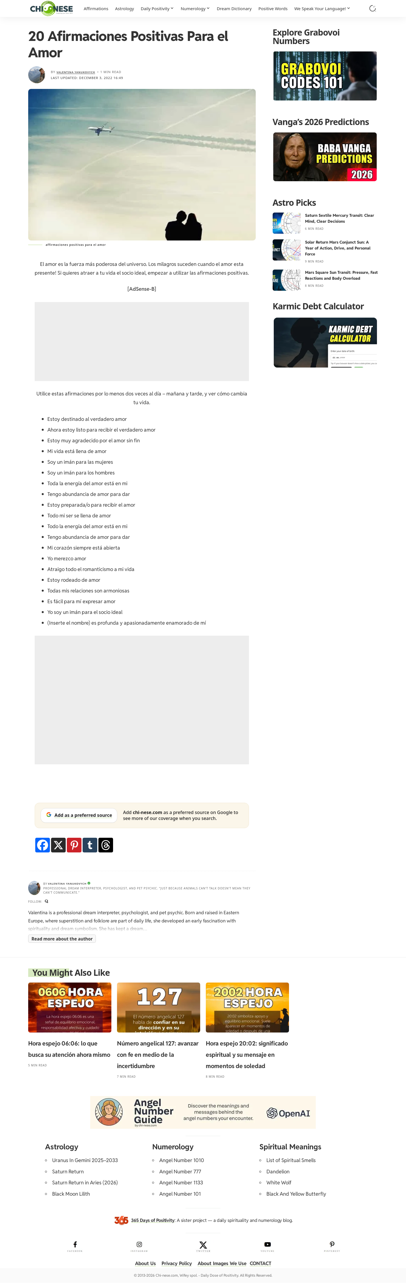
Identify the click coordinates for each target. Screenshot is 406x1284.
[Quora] (47, 902)
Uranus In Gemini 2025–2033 (85, 1161)
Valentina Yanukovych (80, 72)
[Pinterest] (74, 845)
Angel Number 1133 (181, 1184)
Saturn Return (68, 1172)
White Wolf (279, 1184)
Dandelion (278, 1172)
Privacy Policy (175, 1264)
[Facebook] (42, 845)
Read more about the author (62, 940)
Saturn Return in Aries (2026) (85, 1184)
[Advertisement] (142, 341)
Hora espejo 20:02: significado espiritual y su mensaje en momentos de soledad (247, 1056)
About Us (142, 1264)
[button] (372, 8)
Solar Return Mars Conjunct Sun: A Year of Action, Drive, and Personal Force (337, 248)
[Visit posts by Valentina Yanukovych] (36, 74)
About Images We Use (223, 1264)
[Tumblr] (90, 845)
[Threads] (105, 845)
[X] (58, 845)
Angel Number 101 (180, 1195)
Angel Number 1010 (181, 1161)
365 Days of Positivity (153, 1221)
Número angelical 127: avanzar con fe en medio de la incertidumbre (157, 1056)
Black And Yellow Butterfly (296, 1195)
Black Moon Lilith (71, 1195)
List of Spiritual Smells (291, 1161)
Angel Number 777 (180, 1172)
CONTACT (263, 1264)
